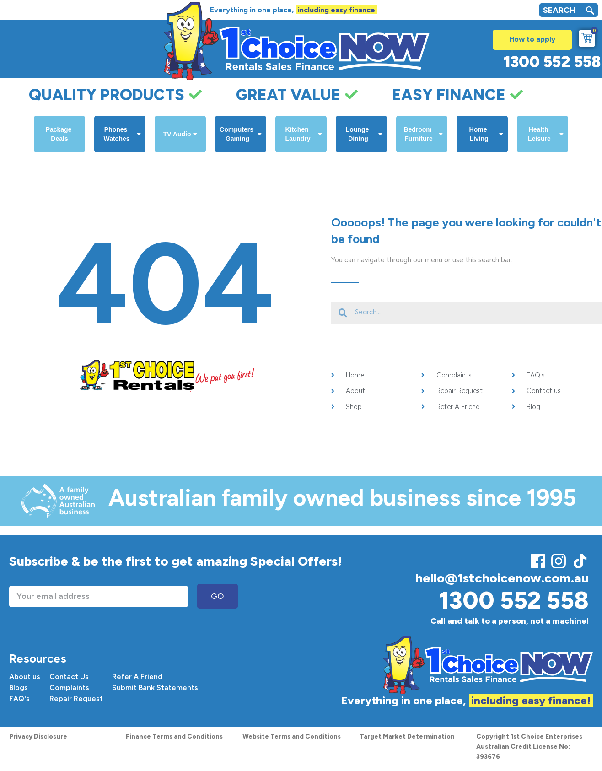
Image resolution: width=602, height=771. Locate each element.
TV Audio (180, 134)
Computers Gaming (241, 134)
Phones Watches (122, 134)
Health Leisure (546, 134)
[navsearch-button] (590, 11)
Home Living (486, 134)
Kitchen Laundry (303, 134)
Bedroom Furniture (423, 134)
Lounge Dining (364, 134)
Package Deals (60, 134)
